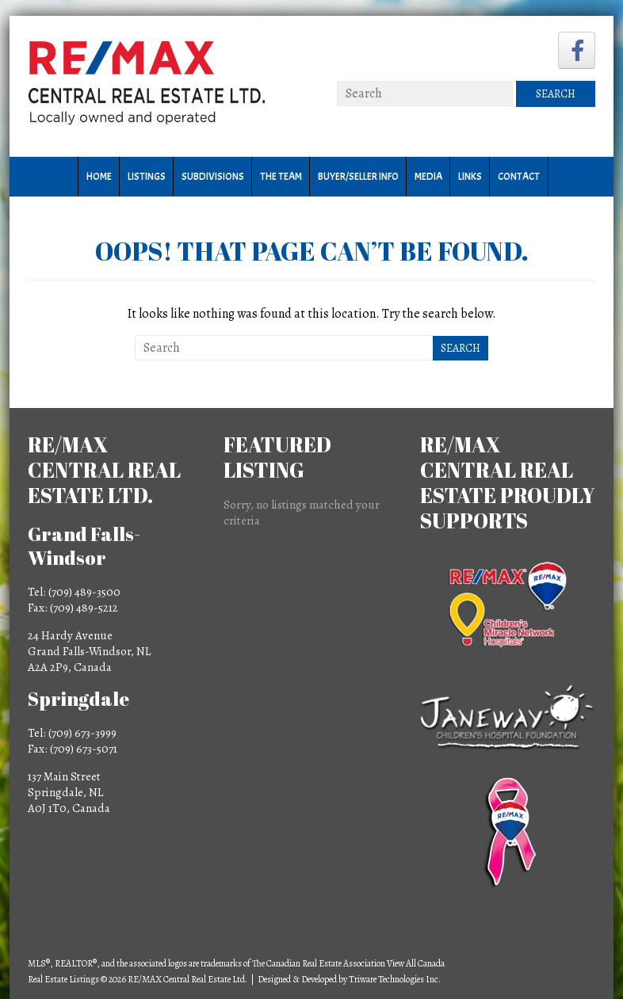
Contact (519, 176)
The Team (281, 176)
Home (99, 176)
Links (470, 176)
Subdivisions (213, 176)
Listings (147, 176)
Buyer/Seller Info (358, 176)
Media (428, 176)
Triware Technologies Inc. (395, 979)
